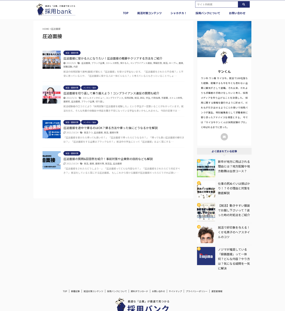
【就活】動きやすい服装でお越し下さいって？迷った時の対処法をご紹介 (234, 210)
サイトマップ (175, 291)
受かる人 (124, 62)
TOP (126, 13)
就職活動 (67, 66)
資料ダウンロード (139, 291)
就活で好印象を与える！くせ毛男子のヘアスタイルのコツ (234, 232)
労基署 (164, 97)
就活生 (108, 163)
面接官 (66, 101)
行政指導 (155, 97)
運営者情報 (216, 291)
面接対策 (114, 132)
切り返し (100, 101)
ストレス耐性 (112, 62)
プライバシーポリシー (197, 291)
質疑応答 (157, 62)
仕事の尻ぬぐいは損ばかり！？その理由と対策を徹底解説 (234, 188)
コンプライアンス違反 (141, 62)
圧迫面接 (85, 62)
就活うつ (88, 132)
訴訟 (142, 97)
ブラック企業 (98, 62)
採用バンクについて (208, 13)
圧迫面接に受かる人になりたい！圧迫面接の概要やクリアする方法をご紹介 (112, 58)
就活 (165, 62)
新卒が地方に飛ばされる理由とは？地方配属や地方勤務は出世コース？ (234, 166)
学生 (148, 97)
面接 (181, 62)
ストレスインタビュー (94, 97)
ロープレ (173, 62)
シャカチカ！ (178, 13)
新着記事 (75, 291)
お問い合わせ (237, 13)
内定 (75, 66)
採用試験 (129, 97)
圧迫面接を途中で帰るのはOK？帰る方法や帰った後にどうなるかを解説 (110, 128)
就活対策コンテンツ (149, 13)
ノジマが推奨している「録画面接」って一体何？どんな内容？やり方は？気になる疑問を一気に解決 (234, 258)
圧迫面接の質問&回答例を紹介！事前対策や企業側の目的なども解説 (108, 159)
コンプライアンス (114, 97)
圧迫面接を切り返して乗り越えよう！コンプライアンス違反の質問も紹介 (111, 93)
